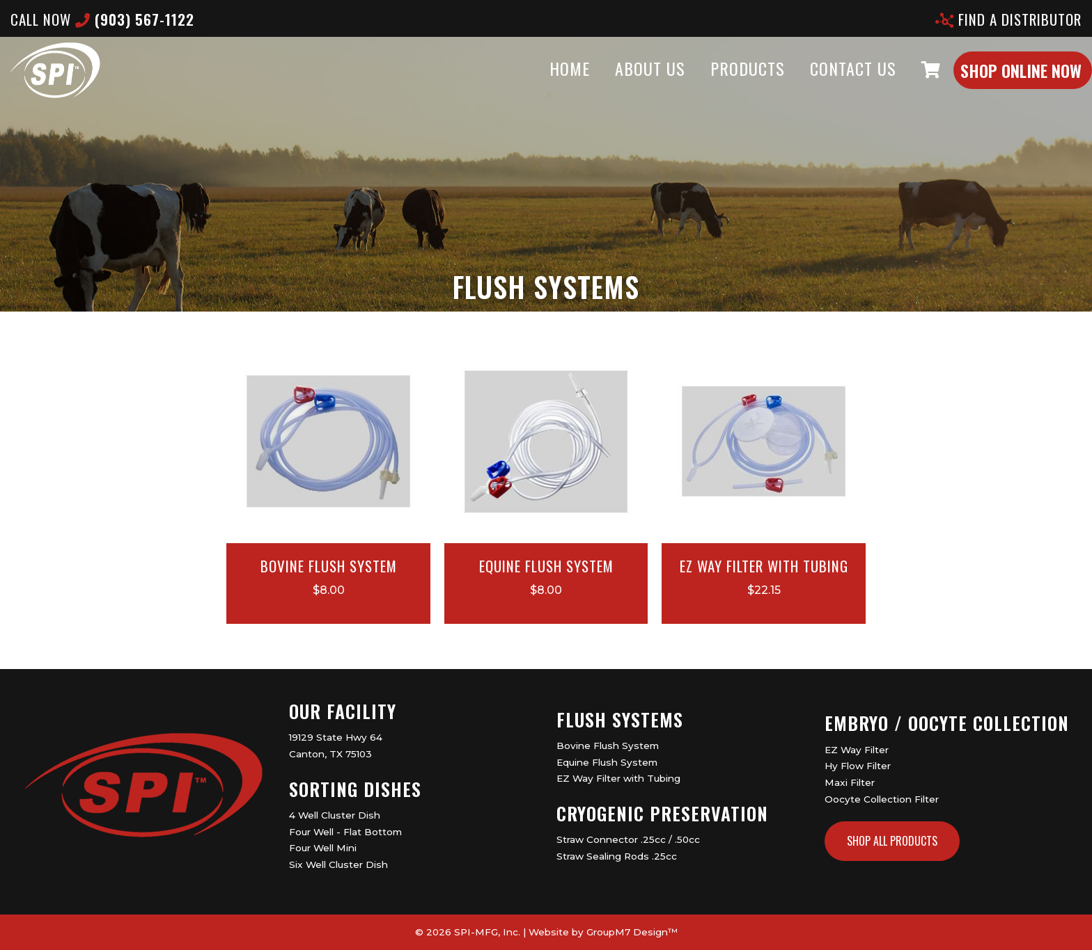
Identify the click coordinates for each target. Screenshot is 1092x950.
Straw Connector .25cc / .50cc (628, 839)
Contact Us (825, 82)
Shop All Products (892, 840)
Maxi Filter (850, 782)
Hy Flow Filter (858, 765)
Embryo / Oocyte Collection (947, 722)
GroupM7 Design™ (632, 931)
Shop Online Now (993, 84)
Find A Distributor (1008, 19)
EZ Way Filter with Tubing (618, 778)
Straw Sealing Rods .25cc (616, 856)
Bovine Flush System (607, 745)
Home (542, 82)
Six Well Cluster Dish (338, 864)
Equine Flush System (606, 762)
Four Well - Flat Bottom (345, 831)
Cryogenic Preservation (662, 813)
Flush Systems (619, 719)
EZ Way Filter (857, 749)
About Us (622, 82)
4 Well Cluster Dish (334, 815)
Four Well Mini (323, 847)
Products (719, 82)
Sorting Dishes (355, 789)
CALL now (102, 19)
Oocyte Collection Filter (882, 799)
